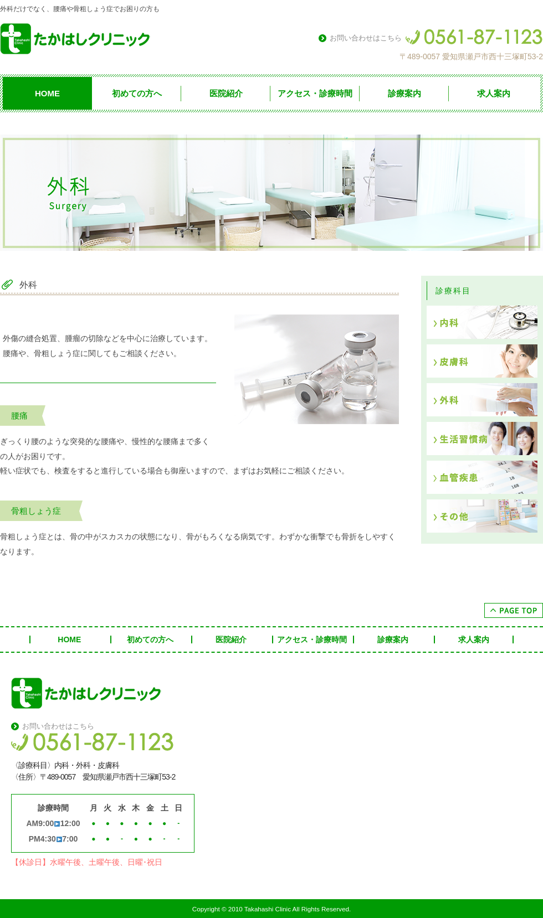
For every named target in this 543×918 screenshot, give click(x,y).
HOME (47, 93)
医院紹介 (226, 93)
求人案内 (493, 93)
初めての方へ (137, 93)
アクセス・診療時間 (315, 93)
